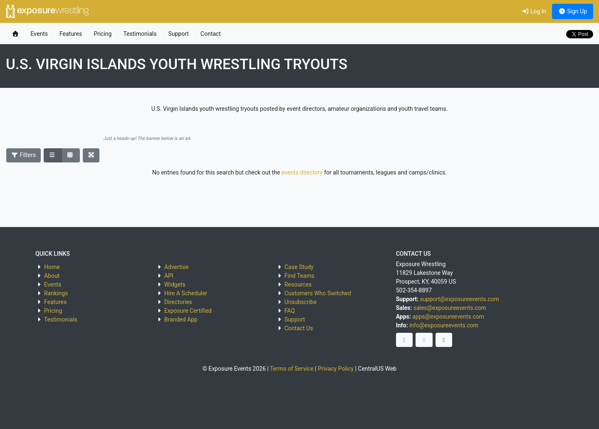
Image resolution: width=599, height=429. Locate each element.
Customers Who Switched (318, 293)
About (51, 275)
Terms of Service (292, 368)
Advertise (176, 267)
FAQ (290, 310)
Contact (210, 33)
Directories (178, 302)
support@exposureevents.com (459, 299)
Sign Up (572, 11)
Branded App (181, 319)
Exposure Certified (188, 310)
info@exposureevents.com (443, 325)
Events (39, 33)
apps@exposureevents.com (448, 316)
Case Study (299, 267)
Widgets (175, 284)
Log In (534, 11)
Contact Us (299, 328)
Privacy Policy (336, 368)
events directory (302, 172)
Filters (23, 155)
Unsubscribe (301, 302)
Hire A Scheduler (185, 293)
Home (52, 267)
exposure (47, 11)
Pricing (102, 33)
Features (70, 33)
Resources (298, 284)
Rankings (56, 293)
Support (178, 33)
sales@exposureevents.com (449, 307)
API (168, 275)
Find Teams (299, 275)
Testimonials (139, 33)
